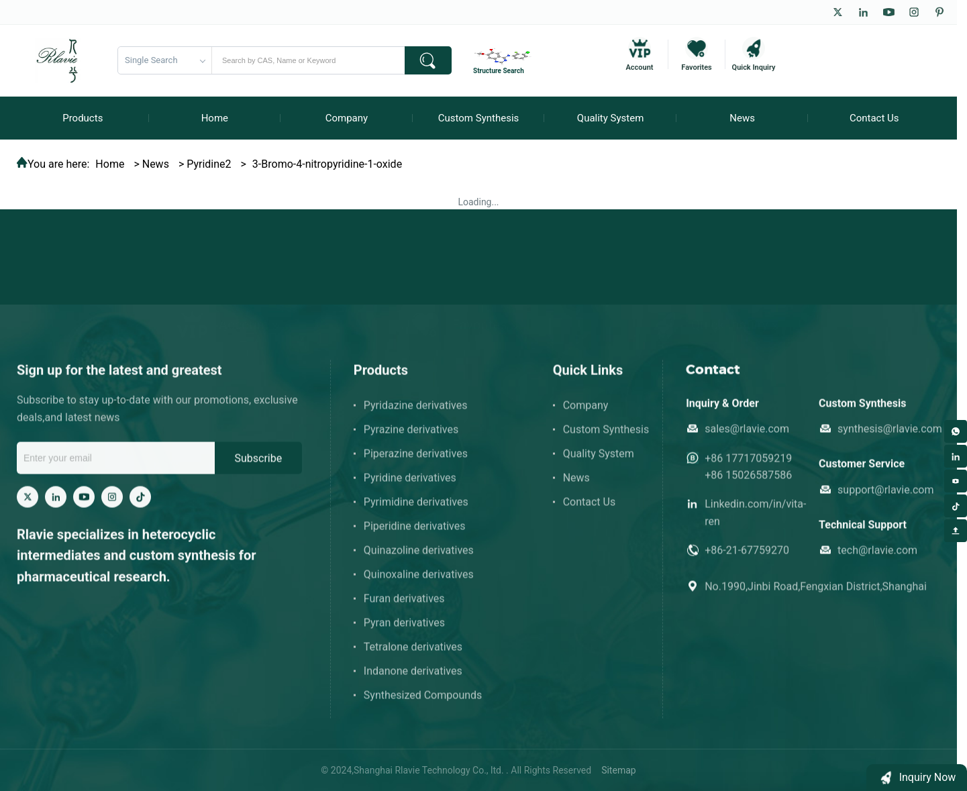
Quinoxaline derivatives (419, 583)
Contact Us (589, 511)
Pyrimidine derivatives (416, 511)
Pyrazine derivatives (411, 438)
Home (109, 164)
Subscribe (258, 467)
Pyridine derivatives (410, 486)
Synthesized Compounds (423, 704)
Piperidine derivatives (415, 535)
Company (586, 414)
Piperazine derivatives (416, 462)
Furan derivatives (404, 607)
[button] (916, 777)
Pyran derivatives (404, 631)
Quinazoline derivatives (419, 559)
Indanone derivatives (413, 680)
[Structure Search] (504, 60)
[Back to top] (955, 530)
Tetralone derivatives (413, 655)
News (155, 164)
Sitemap (618, 770)
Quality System (598, 462)
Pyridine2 (209, 164)
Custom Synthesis (606, 438)
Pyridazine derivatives (416, 414)
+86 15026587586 (748, 484)
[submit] (428, 60)
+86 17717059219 (748, 467)
